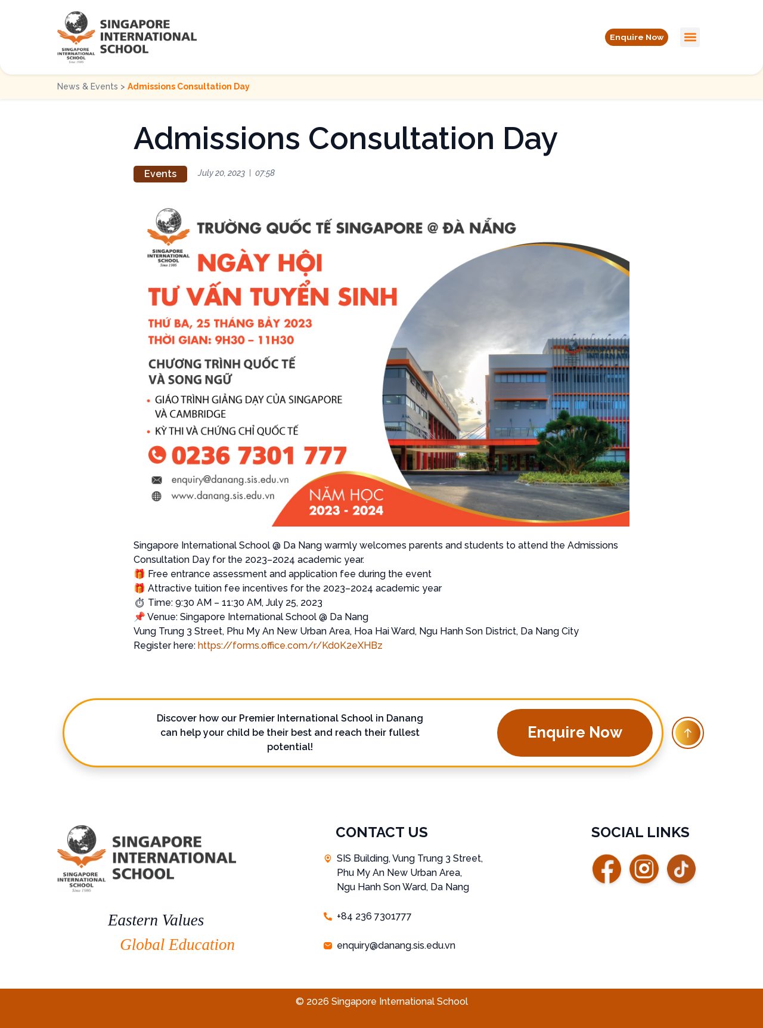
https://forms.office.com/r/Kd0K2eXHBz (290, 645)
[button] (631, 37)
